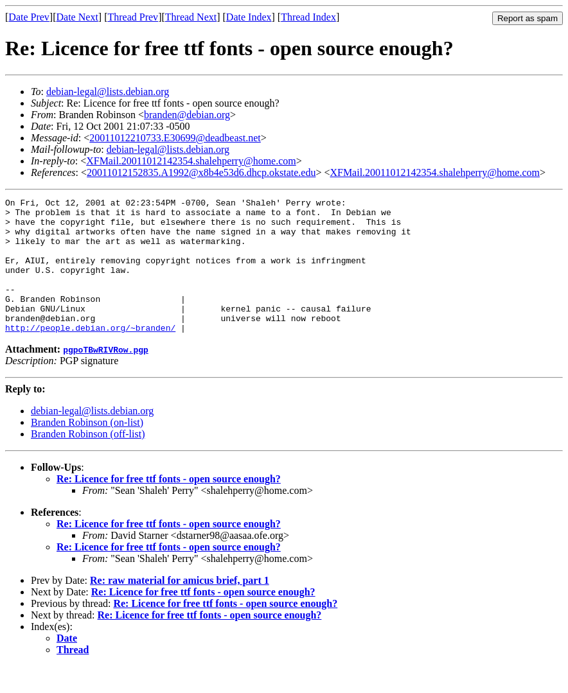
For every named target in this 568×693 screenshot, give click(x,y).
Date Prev (28, 17)
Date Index (249, 17)
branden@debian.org (187, 114)
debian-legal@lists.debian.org (107, 91)
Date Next (77, 17)
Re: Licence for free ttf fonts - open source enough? (169, 505)
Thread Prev (132, 17)
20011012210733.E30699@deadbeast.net (175, 137)
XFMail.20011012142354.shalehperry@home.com (191, 160)
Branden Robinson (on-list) (87, 449)
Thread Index (308, 17)
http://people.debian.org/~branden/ (90, 354)
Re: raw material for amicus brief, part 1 (179, 607)
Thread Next (191, 17)
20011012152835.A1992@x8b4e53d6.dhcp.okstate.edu (201, 172)
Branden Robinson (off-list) (88, 460)
